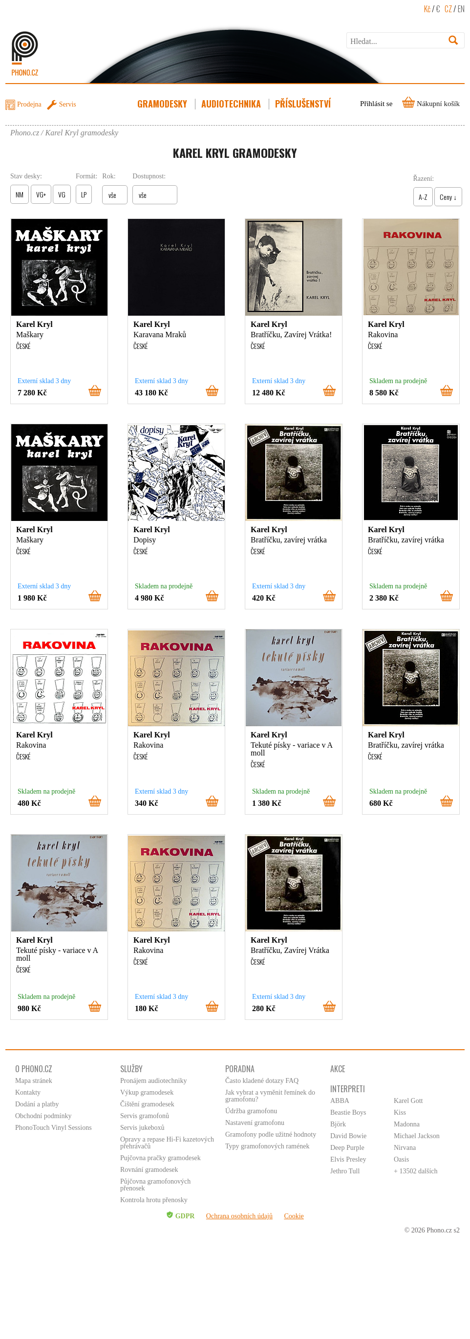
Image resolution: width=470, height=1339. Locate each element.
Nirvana (405, 1147)
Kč (427, 9)
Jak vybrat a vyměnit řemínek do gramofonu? (270, 1096)
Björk (338, 1124)
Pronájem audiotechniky (153, 1080)
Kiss (400, 1112)
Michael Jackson (417, 1136)
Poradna (240, 1069)
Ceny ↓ (448, 197)
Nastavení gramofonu (254, 1122)
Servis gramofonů (144, 1116)
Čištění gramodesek (147, 1104)
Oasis (401, 1159)
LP (83, 194)
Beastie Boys (348, 1112)
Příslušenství (304, 103)
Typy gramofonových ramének (267, 1146)
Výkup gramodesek (146, 1092)
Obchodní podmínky (43, 1116)
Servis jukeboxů (142, 1127)
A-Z (423, 197)
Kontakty (28, 1092)
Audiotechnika (232, 103)
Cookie (293, 1216)
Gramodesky (163, 103)
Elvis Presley (348, 1159)
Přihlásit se (376, 104)
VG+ (41, 194)
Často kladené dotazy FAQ (262, 1080)
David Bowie (348, 1136)
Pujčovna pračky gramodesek (160, 1158)
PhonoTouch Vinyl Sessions (53, 1127)
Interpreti (347, 1089)
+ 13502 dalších (416, 1171)
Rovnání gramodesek (149, 1169)
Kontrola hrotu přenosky (154, 1200)
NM (19, 194)
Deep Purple (347, 1147)
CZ (448, 9)
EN (461, 9)
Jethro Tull (345, 1171)
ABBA (339, 1100)
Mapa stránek (33, 1080)
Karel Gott (408, 1100)
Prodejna (29, 104)
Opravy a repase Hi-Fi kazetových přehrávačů (167, 1143)
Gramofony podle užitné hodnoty (270, 1134)
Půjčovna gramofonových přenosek (155, 1185)
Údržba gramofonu (251, 1111)
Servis (67, 104)
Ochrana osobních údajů (239, 1216)
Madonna (407, 1124)
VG (61, 194)
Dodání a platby (37, 1104)
